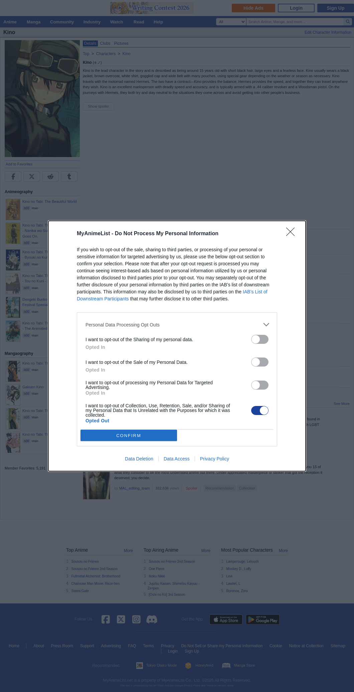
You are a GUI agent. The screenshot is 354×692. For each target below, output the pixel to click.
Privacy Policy (214, 458)
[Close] (292, 234)
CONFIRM (128, 435)
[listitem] (177, 324)
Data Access (177, 458)
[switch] (260, 339)
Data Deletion (139, 458)
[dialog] (177, 346)
